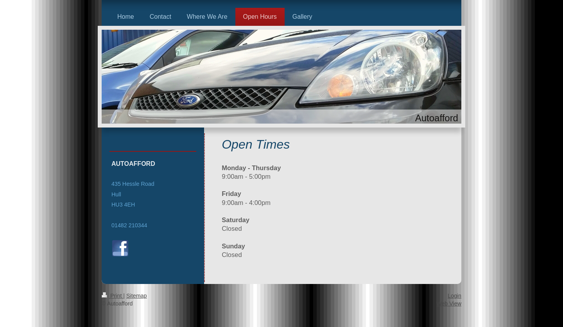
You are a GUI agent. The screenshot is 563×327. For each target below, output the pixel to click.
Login (454, 296)
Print (112, 296)
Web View (448, 303)
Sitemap (136, 296)
